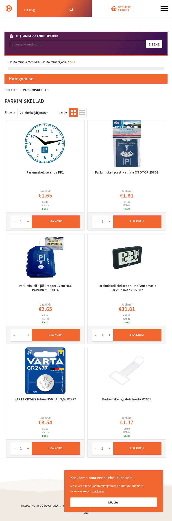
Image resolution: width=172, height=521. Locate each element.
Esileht (10, 90)
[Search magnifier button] (71, 9)
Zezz (86, 513)
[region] (113, 491)
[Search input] (43, 10)
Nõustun (113, 502)
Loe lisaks (98, 491)
